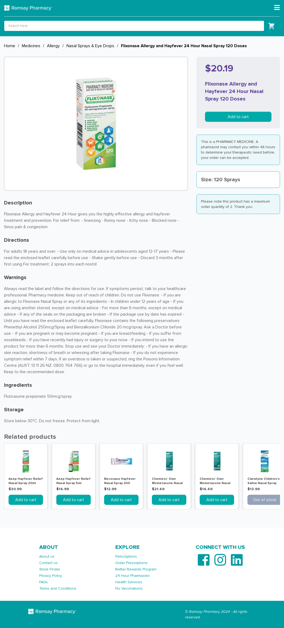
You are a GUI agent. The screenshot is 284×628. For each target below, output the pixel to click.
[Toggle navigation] (277, 7)
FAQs (43, 582)
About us (46, 556)
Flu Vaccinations (129, 588)
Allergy (53, 46)
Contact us (48, 563)
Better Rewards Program (135, 569)
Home (9, 46)
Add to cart (238, 116)
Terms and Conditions (57, 588)
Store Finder (49, 569)
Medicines (31, 46)
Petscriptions (126, 556)
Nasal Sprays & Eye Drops (90, 46)
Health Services (128, 582)
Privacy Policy (50, 575)
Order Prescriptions (131, 563)
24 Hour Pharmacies (132, 575)
